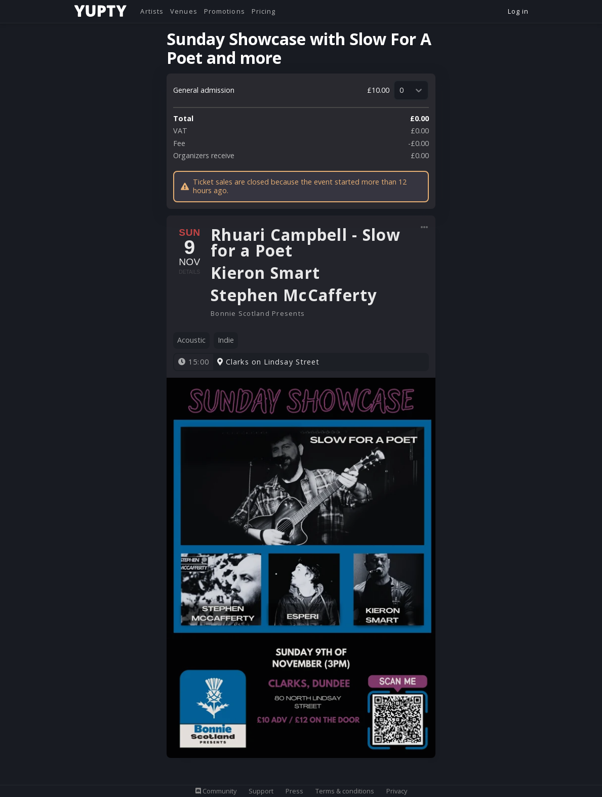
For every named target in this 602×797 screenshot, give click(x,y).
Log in (518, 11)
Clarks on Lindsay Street (268, 362)
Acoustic (191, 340)
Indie (226, 340)
